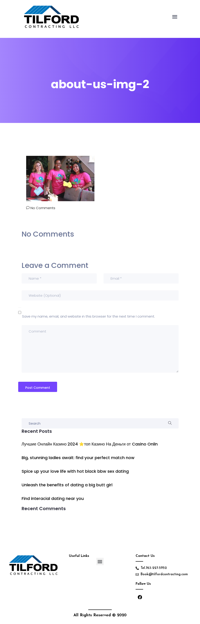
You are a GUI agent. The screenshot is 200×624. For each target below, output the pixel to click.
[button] (100, 561)
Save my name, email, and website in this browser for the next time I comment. (88, 316)
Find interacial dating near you (53, 498)
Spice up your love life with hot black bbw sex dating (75, 471)
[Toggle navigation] (174, 19)
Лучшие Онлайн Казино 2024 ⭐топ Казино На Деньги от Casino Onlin (90, 444)
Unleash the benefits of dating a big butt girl (67, 485)
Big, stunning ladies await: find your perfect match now (78, 457)
